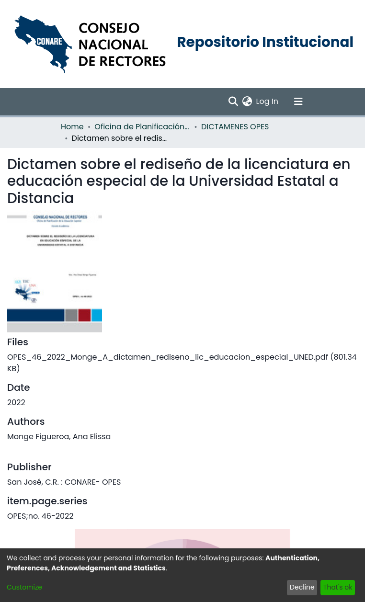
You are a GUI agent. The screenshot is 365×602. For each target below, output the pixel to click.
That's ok (338, 587)
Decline (302, 587)
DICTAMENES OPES (235, 126)
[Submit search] (234, 101)
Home (72, 126)
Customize (24, 587)
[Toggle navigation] (298, 101)
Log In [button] (267, 101)
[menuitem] (247, 101)
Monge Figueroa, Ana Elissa (59, 436)
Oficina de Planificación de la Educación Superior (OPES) (142, 126)
